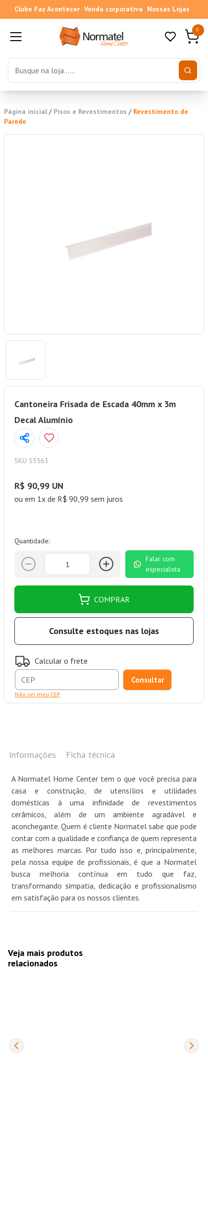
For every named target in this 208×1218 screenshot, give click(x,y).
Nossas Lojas (168, 8)
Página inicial (25, 111)
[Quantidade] (67, 564)
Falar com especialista (156, 564)
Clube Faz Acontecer (47, 8)
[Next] (191, 1045)
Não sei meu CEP (37, 694)
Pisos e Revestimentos (90, 111)
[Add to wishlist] (49, 438)
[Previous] (16, 1045)
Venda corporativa (113, 8)
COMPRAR (104, 599)
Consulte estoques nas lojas (104, 630)
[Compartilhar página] (24, 438)
